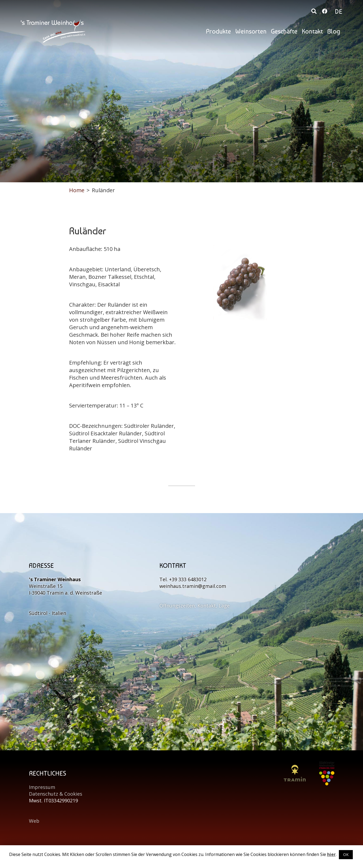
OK (346, 854)
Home (76, 190)
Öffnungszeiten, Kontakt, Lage (194, 605)
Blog (333, 31)
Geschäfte (284, 31)
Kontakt (312, 31)
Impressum (42, 787)
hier (331, 854)
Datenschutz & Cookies (55, 794)
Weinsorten (251, 31)
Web (34, 821)
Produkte (218, 31)
